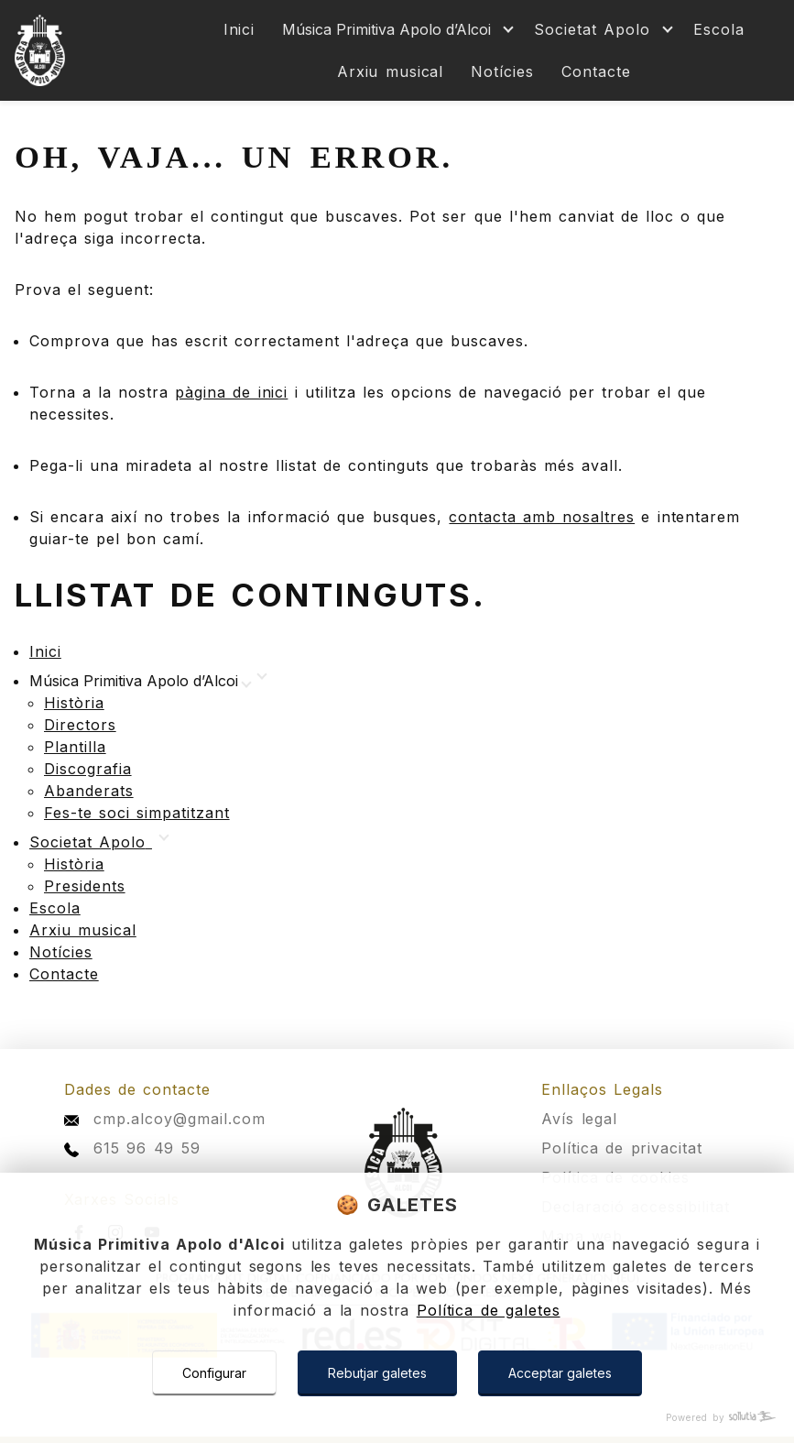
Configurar (214, 1373)
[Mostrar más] (394, 29)
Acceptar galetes (560, 1373)
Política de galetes (488, 1310)
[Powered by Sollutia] (397, 1418)
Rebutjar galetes (377, 1373)
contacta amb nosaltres (542, 517)
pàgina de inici (231, 392)
